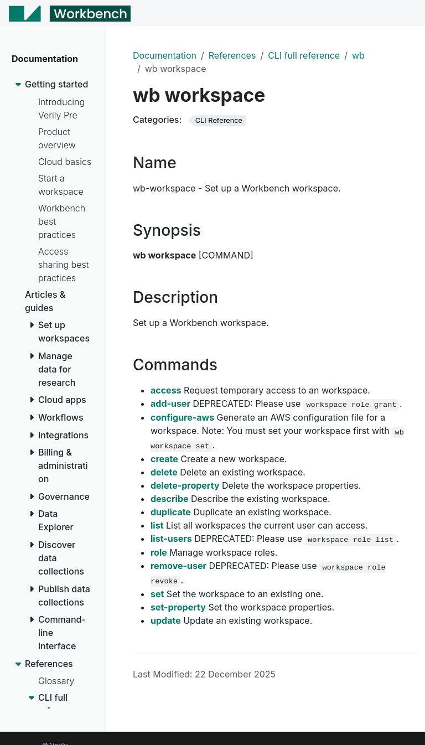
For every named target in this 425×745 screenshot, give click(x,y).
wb (358, 55)
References (232, 55)
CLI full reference (304, 55)
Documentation (164, 55)
